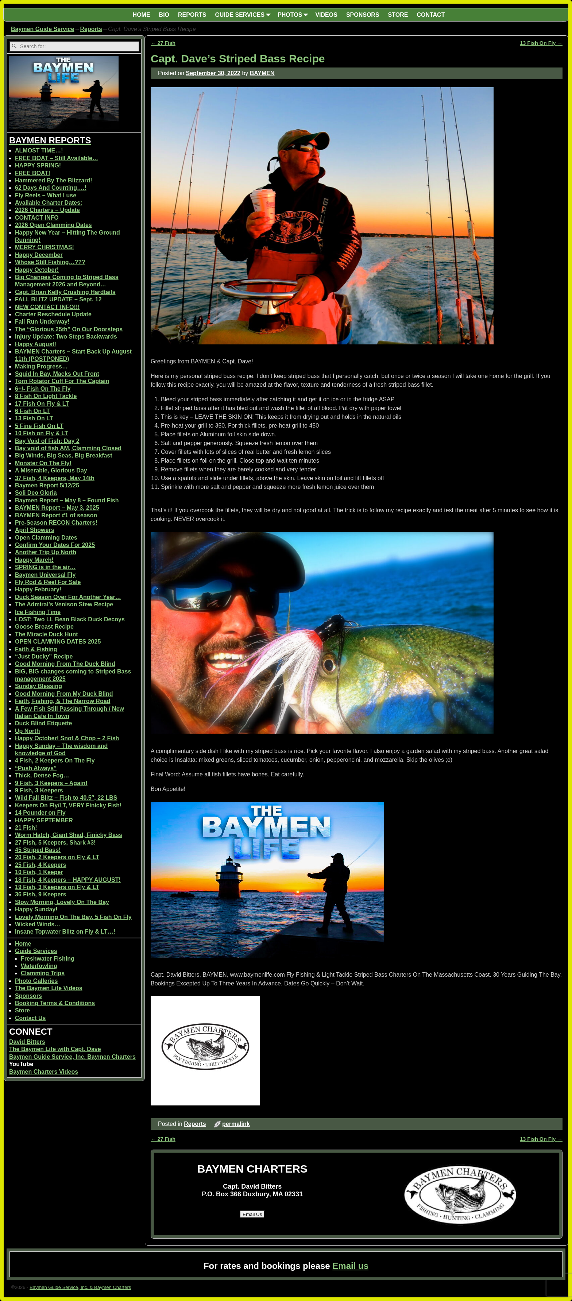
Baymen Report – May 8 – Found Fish (67, 500)
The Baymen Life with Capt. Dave (55, 1049)
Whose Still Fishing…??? (50, 262)
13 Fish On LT (34, 418)
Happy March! (34, 560)
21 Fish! (26, 828)
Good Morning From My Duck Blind (64, 694)
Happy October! (37, 270)
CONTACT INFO (37, 218)
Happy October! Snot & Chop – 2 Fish (67, 738)
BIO (164, 15)
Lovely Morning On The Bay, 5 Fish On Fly (73, 917)
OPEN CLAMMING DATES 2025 (58, 641)
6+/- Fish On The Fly (42, 389)
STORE (398, 15)
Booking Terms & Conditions (55, 1003)
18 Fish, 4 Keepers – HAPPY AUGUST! (68, 880)
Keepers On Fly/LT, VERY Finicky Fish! (68, 805)
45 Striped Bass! (38, 850)
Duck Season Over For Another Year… (68, 597)
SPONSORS (362, 15)
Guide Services (36, 951)
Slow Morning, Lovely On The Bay (62, 902)
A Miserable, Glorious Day (51, 470)
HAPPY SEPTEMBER (44, 820)
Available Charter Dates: (48, 203)
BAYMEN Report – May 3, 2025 (57, 508)
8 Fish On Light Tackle (46, 396)
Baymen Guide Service (42, 29)
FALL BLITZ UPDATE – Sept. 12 (58, 299)
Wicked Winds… (37, 924)
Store (22, 1010)
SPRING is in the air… (45, 567)
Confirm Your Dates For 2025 (55, 545)
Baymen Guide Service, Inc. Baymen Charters (72, 1057)
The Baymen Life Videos (48, 988)
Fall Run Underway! (42, 322)
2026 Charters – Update (47, 210)
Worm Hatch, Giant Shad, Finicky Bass (68, 835)
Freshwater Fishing (47, 959)
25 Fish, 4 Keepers (40, 865)
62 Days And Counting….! (50, 188)
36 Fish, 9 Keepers (40, 894)
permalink (236, 1124)
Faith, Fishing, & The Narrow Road (62, 701)
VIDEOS (326, 15)
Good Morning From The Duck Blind (65, 664)
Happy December (39, 255)
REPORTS (192, 15)
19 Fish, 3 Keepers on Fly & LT (57, 887)
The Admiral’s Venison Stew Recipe (64, 604)
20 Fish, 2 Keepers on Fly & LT (57, 857)
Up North (27, 731)
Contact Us (30, 1018)
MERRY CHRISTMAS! (44, 247)
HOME (141, 15)
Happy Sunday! (36, 909)
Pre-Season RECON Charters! (56, 523)
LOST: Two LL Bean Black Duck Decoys (70, 619)
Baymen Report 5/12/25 (47, 485)
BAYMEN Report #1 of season (56, 515)
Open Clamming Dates (46, 537)
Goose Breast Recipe (44, 627)
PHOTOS (294, 14)
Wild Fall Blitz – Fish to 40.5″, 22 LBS (66, 798)
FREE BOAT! (32, 173)
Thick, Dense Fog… (42, 775)
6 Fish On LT (32, 411)
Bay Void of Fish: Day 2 (47, 441)
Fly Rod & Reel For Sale (48, 582)
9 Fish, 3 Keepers (39, 790)
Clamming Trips (43, 973)
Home (23, 944)
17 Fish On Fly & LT (42, 404)
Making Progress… (41, 366)
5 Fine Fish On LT (39, 426)
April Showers (34, 530)
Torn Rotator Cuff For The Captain (62, 381)
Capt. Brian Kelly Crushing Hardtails (65, 292)
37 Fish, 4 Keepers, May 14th (54, 478)
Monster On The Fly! (43, 463)
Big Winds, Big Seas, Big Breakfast (63, 455)
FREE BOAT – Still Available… (56, 158)
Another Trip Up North (45, 552)
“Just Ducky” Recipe (44, 656)
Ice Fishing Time (38, 612)
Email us (350, 1266)
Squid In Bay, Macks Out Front (57, 374)
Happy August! (35, 344)
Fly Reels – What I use (45, 195)
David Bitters (27, 1042)
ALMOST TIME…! (39, 150)
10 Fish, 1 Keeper (39, 872)
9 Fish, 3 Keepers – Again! (51, 783)
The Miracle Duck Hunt (46, 634)
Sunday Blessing (38, 686)
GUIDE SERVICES (244, 14)
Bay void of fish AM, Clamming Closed (68, 448)
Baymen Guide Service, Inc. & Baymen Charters (80, 1287)
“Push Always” (36, 768)
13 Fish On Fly (541, 43)
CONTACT (431, 15)
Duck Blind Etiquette (43, 723)
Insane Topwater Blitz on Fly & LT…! (65, 932)
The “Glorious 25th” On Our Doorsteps (69, 329)
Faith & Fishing (36, 649)
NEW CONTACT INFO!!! (47, 307)
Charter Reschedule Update (53, 314)
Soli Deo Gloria (36, 493)
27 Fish (163, 43)
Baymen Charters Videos (43, 1072)
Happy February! (38, 589)
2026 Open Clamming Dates (53, 225)
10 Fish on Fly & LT (41, 433)
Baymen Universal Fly (45, 575)
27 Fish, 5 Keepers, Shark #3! (55, 842)
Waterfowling (39, 966)
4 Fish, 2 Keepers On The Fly (55, 760)
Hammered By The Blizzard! (53, 180)
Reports (91, 29)
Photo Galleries (36, 981)
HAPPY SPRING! (38, 165)
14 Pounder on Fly (40, 813)
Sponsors (28, 996)
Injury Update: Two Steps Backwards (66, 336)
